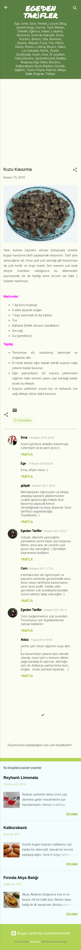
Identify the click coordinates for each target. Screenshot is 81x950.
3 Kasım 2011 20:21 (55, 531)
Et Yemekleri (23, 420)
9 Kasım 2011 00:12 (55, 610)
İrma (24, 437)
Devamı (72, 814)
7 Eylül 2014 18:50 (41, 639)
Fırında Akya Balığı (20, 878)
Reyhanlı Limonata (20, 778)
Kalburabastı (15, 828)
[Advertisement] (40, 125)
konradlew (35, 941)
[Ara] (75, 8)
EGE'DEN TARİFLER (40, 11)
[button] (75, 170)
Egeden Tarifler (31, 531)
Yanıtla (27, 454)
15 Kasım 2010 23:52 (41, 437)
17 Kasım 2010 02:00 (40, 463)
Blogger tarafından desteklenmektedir (40, 933)
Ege (23, 463)
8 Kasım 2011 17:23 (41, 568)
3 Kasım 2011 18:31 (44, 485)
